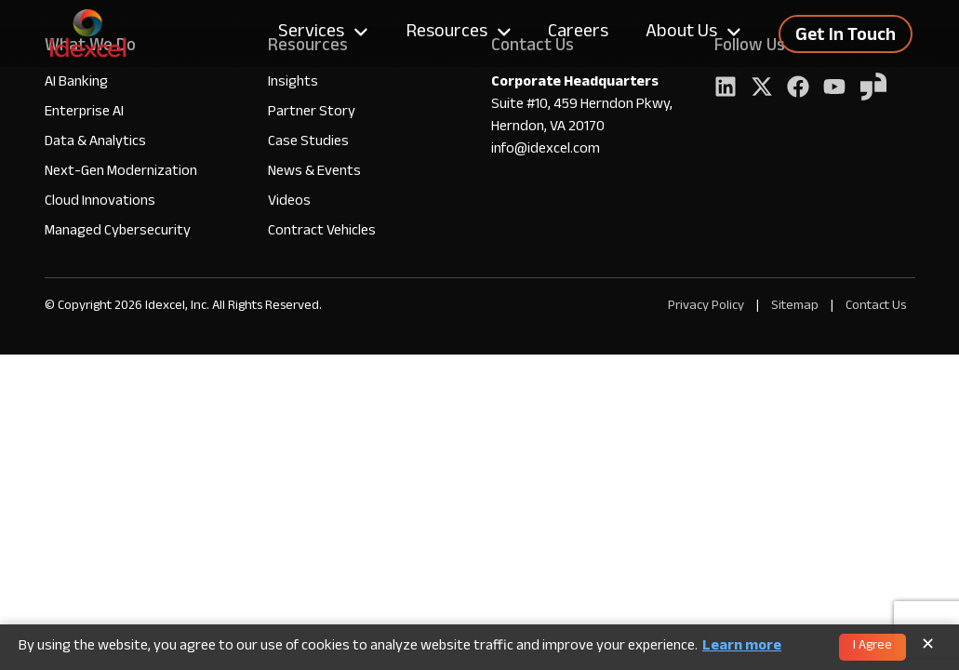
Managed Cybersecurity (118, 232)
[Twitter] (762, 89)
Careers (578, 33)
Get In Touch (845, 37)
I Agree (872, 647)
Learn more (741, 647)
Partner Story (311, 113)
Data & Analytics (95, 142)
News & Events (314, 172)
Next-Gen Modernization (121, 172)
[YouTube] (834, 89)
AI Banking (76, 83)
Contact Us (876, 306)
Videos (289, 202)
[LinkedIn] (725, 89)
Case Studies (308, 142)
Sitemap (796, 306)
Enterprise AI (84, 113)
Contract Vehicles (322, 232)
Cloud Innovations (100, 202)
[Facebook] (798, 89)
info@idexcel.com (545, 151)
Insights (293, 83)
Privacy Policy (706, 306)
